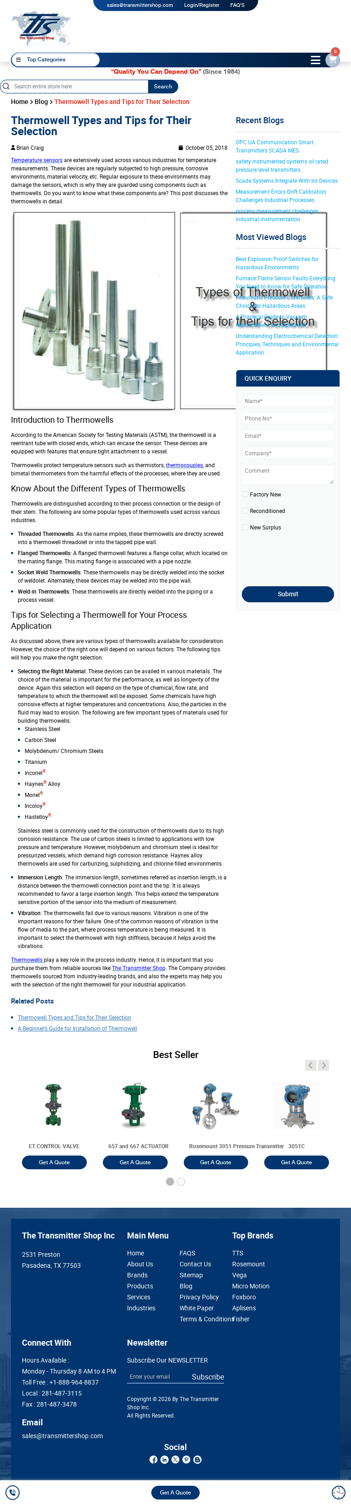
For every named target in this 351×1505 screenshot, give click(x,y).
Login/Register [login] (201, 5)
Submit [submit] (288, 594)
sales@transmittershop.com (140, 5)
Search (163, 86)
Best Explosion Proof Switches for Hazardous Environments (278, 263)
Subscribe (208, 1377)
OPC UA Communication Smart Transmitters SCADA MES (275, 146)
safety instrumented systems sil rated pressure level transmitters (283, 165)
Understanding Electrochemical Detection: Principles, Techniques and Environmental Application (288, 344)
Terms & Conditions (202, 1319)
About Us (140, 1264)
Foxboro (244, 1297)
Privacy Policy (199, 1297)
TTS (237, 1253)
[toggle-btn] (315, 60)
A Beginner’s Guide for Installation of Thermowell (77, 1028)
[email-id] (332, 60)
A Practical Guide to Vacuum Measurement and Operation (272, 320)
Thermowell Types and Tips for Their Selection (74, 1017)
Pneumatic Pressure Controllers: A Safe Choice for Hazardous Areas (285, 301)
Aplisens (244, 1308)
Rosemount (248, 1264)
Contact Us (195, 1264)
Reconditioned (267, 510)
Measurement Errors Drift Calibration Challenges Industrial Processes (282, 195)
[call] (13, 1492)
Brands (137, 1275)
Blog (186, 1286)
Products (140, 1286)
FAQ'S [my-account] (237, 5)
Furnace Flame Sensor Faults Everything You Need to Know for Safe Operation (286, 282)
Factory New (265, 494)
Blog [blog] (41, 102)
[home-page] (41, 28)
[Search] (74, 86)
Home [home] (19, 102)
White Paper (197, 1308)
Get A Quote (175, 1492)
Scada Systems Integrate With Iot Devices (287, 180)
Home (135, 1253)
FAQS (187, 1253)
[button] (170, 1182)
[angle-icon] (310, 1065)
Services (138, 1297)
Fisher (241, 1319)
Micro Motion (251, 1286)
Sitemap (191, 1275)
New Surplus (265, 527)
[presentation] (295, 556)
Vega (239, 1275)
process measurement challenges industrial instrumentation (278, 215)
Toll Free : (60, 1382)
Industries (141, 1308)
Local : (52, 1393)
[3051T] (54, 1116)
